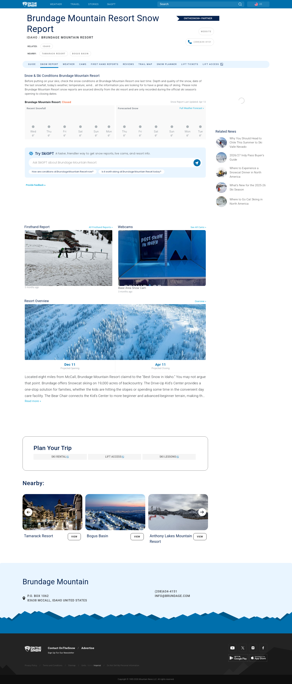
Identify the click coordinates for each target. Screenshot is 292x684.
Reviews (128, 64)
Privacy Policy (31, 665)
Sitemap (72, 665)
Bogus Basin (80, 53)
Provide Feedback (36, 185)
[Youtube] (232, 648)
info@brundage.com (172, 596)
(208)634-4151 (200, 42)
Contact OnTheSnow (61, 648)
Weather (56, 4)
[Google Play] (238, 657)
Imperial (97, 665)
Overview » (200, 301)
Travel (75, 4)
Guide (32, 64)
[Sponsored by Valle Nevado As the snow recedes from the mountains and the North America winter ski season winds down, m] (248, 142)
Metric (90, 665)
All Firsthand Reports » (101, 227)
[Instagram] (253, 648)
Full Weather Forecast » (192, 108)
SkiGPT (111, 4)
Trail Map (145, 64)
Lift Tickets (189, 64)
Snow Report (49, 64)
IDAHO (32, 37)
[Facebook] (263, 648)
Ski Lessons (169, 456)
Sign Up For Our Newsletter (61, 653)
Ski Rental (60, 456)
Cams (83, 64)
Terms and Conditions (52, 665)
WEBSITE (206, 31)
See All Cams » (198, 227)
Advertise (87, 648)
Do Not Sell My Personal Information (123, 665)
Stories (93, 4)
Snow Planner (167, 64)
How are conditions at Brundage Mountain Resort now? (62, 171)
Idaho (46, 46)
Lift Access (213, 64)
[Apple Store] (258, 657)
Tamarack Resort (53, 53)
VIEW (74, 536)
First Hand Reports (104, 64)
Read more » (33, 401)
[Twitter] (243, 648)
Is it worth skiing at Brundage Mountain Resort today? (131, 171)
